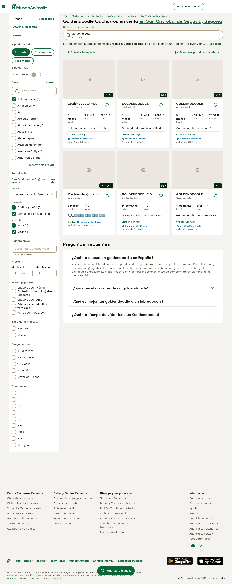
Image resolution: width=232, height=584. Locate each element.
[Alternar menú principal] (3, 6)
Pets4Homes (22, 560)
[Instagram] (200, 545)
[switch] (36, 74)
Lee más (215, 43)
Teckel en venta (17, 523)
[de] (24, 273)
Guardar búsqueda (80, 52)
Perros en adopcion (112, 532)
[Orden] (197, 52)
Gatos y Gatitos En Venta (70, 493)
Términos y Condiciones (53, 575)
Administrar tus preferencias (22, 578)
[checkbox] (13, 99)
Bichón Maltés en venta (22, 503)
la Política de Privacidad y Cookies (86, 575)
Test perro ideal (199, 538)
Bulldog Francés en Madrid (117, 503)
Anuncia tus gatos (201, 533)
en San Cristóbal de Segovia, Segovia (180, 21)
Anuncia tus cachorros (204, 528)
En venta (21, 52)
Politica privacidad (201, 503)
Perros (17, 35)
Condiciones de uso (202, 518)
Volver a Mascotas (25, 26)
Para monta (22, 60)
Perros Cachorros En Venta (25, 493)
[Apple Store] (210, 561)
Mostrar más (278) (41, 165)
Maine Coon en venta (67, 518)
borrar (50, 82)
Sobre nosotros (199, 498)
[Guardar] (106, 105)
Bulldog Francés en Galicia (117, 518)
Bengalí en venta (65, 513)
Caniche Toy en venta (21, 528)
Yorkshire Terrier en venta (24, 508)
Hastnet (39, 560)
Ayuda (193, 508)
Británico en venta (66, 503)
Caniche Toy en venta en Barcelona (116, 525)
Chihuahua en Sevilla (114, 513)
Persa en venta (63, 523)
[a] (48, 273)
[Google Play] (180, 561)
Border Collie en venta (22, 518)
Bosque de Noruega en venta (73, 498)
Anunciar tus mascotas (204, 523)
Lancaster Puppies (130, 560)
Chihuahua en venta (20, 498)
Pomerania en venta (20, 513)
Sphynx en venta (65, 508)
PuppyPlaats (57, 560)
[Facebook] (193, 545)
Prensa (193, 513)
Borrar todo (46, 18)
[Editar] (53, 181)
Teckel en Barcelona (113, 498)
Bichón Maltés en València (117, 508)
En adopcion (43, 52)
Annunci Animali (103, 560)
